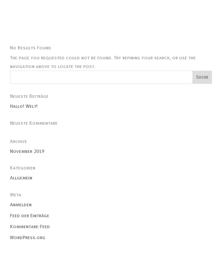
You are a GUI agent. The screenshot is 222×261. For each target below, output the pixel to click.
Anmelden (21, 205)
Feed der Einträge (29, 216)
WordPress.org (27, 237)
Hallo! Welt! (24, 106)
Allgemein (21, 178)
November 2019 (27, 151)
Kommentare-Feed (30, 226)
